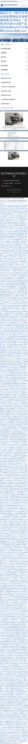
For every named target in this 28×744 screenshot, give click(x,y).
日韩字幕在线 (10, 308)
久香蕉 (24, 680)
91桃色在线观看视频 (19, 539)
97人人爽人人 (7, 713)
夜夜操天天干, (5, 549)
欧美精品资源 (13, 641)
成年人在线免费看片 (10, 386)
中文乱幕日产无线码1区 (7, 521)
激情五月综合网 (23, 722)
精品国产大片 (4, 267)
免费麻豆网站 (8, 722)
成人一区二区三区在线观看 (9, 550)
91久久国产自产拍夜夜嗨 (8, 522)
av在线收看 (23, 302)
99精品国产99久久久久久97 (10, 677)
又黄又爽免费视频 (19, 563)
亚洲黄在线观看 (8, 571)
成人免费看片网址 (10, 292)
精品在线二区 (8, 269)
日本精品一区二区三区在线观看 (16, 228)
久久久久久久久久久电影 (21, 661)
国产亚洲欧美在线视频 (18, 327)
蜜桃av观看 (19, 267)
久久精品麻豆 (6, 536)
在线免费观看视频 (7, 252)
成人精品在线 (14, 444)
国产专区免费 (11, 543)
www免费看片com (20, 693)
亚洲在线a (10, 569)
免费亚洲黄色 (21, 331)
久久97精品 (8, 464)
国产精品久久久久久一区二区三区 (8, 358)
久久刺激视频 (8, 452)
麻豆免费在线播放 (17, 239)
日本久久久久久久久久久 (8, 230)
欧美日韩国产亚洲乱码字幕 (21, 737)
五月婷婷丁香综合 (9, 654)
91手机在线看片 (7, 516)
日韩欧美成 (24, 389)
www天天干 (18, 699)
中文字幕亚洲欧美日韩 (7, 400)
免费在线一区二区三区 (8, 583)
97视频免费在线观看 (9, 721)
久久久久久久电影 (17, 589)
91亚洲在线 (15, 272)
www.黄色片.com (23, 613)
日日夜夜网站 (3, 735)
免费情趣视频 (10, 505)
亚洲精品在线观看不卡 (16, 361)
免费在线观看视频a (13, 367)
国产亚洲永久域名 (15, 349)
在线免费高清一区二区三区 (12, 402)
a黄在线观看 (5, 661)
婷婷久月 (14, 238)
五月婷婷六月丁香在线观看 (21, 616)
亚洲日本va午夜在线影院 (12, 613)
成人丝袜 (2, 339)
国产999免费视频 (17, 704)
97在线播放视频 (4, 310)
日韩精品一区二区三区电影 (11, 249)
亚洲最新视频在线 (20, 433)
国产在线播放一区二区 (16, 619)
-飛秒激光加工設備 (6, 78)
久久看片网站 (10, 205)
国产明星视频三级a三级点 (10, 674)
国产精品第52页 (12, 718)
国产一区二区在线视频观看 (19, 366)
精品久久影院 (10, 446)
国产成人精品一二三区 (19, 209)
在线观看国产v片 (11, 693)
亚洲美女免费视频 (12, 378)
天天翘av (20, 663)
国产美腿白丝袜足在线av (9, 566)
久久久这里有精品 (11, 305)
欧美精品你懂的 (11, 355)
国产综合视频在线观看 (9, 410)
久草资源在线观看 (23, 643)
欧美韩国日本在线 (17, 324)
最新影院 (20, 453)
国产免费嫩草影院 (5, 472)
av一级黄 (25, 668)
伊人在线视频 (22, 306)
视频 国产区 (21, 249)
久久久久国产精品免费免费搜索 (14, 424)
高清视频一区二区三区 (14, 533)
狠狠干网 (23, 557)
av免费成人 (8, 579)
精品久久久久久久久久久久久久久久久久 (11, 611)
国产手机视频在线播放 (11, 341)
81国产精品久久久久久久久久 (18, 381)
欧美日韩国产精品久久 (9, 671)
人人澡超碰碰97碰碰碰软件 (9, 375)
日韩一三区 (19, 461)
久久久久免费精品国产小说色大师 (17, 602)
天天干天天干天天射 (15, 430)
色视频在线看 (23, 284)
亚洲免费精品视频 (19, 727)
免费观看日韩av (21, 438)
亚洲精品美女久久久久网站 (15, 680)
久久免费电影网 (5, 629)
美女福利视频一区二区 (15, 380)
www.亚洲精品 (14, 507)
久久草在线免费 (8, 535)
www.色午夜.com (4, 347)
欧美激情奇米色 (19, 328)
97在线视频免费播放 (9, 338)
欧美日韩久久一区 (15, 471)
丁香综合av (21, 577)
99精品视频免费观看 (7, 383)
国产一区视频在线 (6, 241)
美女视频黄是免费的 (17, 269)
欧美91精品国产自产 (16, 428)
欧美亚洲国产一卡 (10, 657)
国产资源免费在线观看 (19, 336)
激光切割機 (14, 65)
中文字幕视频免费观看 (21, 288)
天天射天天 (18, 386)
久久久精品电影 (21, 572)
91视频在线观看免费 (10, 635)
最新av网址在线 (15, 297)
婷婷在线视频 (16, 206)
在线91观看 (11, 661)
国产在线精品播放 (19, 213)
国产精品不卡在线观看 (10, 281)
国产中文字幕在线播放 (14, 666)
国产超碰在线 (17, 525)
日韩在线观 (13, 530)
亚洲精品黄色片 (15, 242)
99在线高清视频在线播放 (21, 274)
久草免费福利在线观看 (5, 518)
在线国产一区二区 (16, 275)
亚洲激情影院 (20, 378)
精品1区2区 (19, 372)
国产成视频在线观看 (23, 647)
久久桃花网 (17, 541)
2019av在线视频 (7, 702)
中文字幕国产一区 (17, 442)
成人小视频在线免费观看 (11, 732)
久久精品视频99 (24, 471)
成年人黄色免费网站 (18, 313)
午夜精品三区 (15, 270)
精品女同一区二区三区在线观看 (17, 615)
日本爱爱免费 (10, 209)
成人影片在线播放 (13, 663)
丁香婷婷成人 (19, 333)
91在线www (25, 444)
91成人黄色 (16, 388)
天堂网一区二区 (15, 414)
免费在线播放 (6, 314)
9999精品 (5, 258)
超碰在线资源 (11, 740)
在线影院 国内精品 (14, 441)
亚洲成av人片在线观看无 (8, 425)
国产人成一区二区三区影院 (6, 388)
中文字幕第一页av (22, 677)
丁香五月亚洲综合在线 (20, 657)
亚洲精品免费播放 (21, 622)
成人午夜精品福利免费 (21, 530)
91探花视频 (21, 571)
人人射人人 (3, 446)
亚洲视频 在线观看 (14, 646)
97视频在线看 (8, 394)
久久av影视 (14, 571)
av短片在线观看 (24, 430)
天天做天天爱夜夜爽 (12, 374)
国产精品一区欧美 (13, 647)
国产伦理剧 (5, 234)
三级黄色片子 (3, 317)
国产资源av (5, 560)
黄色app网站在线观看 (11, 364)
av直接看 (21, 289)
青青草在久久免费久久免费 (7, 539)
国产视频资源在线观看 (18, 400)
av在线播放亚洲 (4, 527)
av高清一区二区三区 (7, 665)
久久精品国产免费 (4, 286)
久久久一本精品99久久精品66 (17, 314)
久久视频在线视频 (18, 676)
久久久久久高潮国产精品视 (12, 558)
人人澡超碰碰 (20, 641)
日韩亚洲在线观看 (18, 630)
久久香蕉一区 (17, 446)
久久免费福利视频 (20, 511)
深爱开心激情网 (12, 668)
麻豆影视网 (16, 455)
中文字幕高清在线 (9, 652)
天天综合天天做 (11, 350)
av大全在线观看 (18, 654)
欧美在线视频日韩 (15, 330)
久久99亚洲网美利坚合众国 (18, 475)
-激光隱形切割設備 (6, 82)
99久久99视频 (9, 705)
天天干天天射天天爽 (21, 650)
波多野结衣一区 (7, 619)
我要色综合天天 (9, 711)
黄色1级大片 (14, 568)
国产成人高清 (19, 514)
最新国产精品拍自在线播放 (11, 316)
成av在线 (9, 726)
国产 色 (17, 582)
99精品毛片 (19, 718)
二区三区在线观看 (13, 503)
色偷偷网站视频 (22, 367)
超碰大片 (7, 688)
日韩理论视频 (16, 417)
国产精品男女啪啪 (8, 716)
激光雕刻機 (14, 70)
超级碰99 (21, 575)
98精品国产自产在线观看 (20, 231)
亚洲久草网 (9, 392)
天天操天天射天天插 (5, 274)
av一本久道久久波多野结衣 (13, 735)
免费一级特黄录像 (11, 317)
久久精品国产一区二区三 (20, 721)
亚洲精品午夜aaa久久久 (7, 455)
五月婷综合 (4, 460)
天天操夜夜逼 (19, 668)
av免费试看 (3, 371)
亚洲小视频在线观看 (12, 233)
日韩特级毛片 (13, 397)
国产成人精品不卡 (22, 624)
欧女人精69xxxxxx (10, 563)
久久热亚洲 (18, 566)
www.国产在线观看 (22, 316)
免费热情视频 (12, 549)
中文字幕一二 (22, 264)
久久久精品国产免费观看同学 (7, 727)
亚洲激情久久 (20, 364)
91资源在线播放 (9, 222)
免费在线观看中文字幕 (9, 699)
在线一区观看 (12, 439)
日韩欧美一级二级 (18, 205)
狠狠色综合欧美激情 (19, 607)
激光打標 (14, 57)
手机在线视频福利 (8, 325)
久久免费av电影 (20, 674)
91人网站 (2, 669)
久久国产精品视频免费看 (14, 532)
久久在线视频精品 (21, 457)
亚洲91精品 (10, 696)
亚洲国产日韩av (6, 335)
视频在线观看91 (17, 716)
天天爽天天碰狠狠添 (15, 608)
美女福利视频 (23, 652)
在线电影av (9, 640)
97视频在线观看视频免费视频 (12, 685)
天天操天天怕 (24, 266)
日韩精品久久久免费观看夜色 (19, 396)
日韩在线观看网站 (12, 299)
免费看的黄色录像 (14, 688)
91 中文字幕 (19, 408)
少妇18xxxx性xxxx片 (5, 441)
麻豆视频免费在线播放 (21, 658)
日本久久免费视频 (19, 491)
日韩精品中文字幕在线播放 (13, 223)
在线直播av (8, 242)
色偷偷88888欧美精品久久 (13, 538)
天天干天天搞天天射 (17, 450)
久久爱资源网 (14, 518)
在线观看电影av (15, 211)
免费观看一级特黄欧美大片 (19, 222)
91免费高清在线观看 (20, 686)
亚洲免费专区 (5, 436)
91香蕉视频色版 (6, 646)
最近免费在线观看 (19, 682)
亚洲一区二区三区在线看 (16, 466)
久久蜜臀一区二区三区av (13, 729)
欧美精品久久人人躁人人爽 (13, 528)
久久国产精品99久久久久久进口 (18, 369)
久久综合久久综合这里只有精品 (18, 586)
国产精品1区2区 (15, 294)
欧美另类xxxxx (18, 636)
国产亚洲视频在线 (10, 683)
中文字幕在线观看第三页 (6, 396)
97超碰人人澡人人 (14, 621)
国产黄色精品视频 (8, 417)
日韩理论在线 (15, 638)
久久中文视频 (19, 549)
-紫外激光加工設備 (6, 91)
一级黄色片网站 (24, 241)
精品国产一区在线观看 (18, 711)
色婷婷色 (6, 453)
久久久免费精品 (16, 295)
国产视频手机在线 (10, 636)
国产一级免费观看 (8, 206)
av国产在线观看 (18, 247)
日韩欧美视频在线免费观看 (21, 497)
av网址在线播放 (4, 499)
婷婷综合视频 (20, 299)
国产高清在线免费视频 (9, 616)
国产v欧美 (19, 236)
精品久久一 (5, 561)
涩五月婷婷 (8, 500)
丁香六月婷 (7, 507)
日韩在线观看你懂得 (22, 261)
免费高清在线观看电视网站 (7, 363)
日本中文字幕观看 (6, 593)
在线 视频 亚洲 (12, 436)
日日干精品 (6, 422)
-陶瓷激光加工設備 (6, 95)
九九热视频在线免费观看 (14, 625)
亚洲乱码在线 (12, 311)
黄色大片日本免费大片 (9, 328)
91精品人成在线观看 (21, 305)
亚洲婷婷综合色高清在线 (13, 306)
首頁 (2, 44)
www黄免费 (6, 311)
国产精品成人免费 (8, 474)
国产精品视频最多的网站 (15, 561)
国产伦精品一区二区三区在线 (7, 738)
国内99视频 (12, 234)
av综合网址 (20, 341)
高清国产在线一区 (12, 258)
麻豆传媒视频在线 (11, 408)
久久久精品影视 (24, 538)
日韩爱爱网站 (9, 704)
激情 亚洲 (12, 274)
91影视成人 (22, 713)
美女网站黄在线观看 (19, 460)
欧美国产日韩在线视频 (13, 385)
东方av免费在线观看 (5, 615)
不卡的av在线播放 (12, 267)
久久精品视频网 (16, 597)
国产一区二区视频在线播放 (18, 277)
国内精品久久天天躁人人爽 (20, 308)
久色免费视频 (13, 618)
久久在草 (21, 496)
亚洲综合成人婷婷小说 (6, 649)
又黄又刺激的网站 (8, 589)
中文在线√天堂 (12, 560)
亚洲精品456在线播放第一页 (7, 213)
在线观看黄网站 (18, 724)
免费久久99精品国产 (19, 469)
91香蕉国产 (12, 691)
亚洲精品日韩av (8, 546)
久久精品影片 (18, 292)
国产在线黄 (9, 238)
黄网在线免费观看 (20, 483)
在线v (13, 291)
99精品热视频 (19, 458)
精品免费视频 (10, 284)
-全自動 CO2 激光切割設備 (8, 86)
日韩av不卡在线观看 (18, 486)
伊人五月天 (19, 347)
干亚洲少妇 (18, 564)
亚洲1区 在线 (18, 389)
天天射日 (3, 242)
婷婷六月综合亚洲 (18, 411)
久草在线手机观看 (15, 241)
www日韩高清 (22, 402)
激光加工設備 (14, 74)
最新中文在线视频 (15, 633)
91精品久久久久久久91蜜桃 (11, 669)
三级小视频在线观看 (12, 352)
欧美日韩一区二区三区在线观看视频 (17, 219)
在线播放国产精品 (11, 483)
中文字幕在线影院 (19, 216)
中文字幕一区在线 (18, 521)
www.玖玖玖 (21, 518)
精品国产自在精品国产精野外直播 (18, 585)
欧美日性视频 (9, 643)
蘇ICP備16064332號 (15, 192)
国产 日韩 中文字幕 (9, 682)
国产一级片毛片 (9, 356)
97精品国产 (21, 344)
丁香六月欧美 (16, 730)
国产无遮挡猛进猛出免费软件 (14, 488)
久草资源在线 (3, 205)
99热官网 (12, 686)
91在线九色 (16, 705)
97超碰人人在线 (4, 625)
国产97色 (25, 347)
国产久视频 (17, 610)
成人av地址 (25, 726)
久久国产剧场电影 (20, 291)
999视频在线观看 (9, 278)
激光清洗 (14, 61)
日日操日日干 (13, 733)
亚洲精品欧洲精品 (7, 295)
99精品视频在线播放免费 (10, 715)
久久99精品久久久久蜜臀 (9, 497)
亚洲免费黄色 (24, 320)
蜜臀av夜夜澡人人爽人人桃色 (13, 557)
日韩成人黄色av (13, 527)
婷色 (5, 505)
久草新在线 (19, 374)
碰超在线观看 (7, 294)
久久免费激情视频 (8, 413)
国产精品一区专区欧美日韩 (10, 438)
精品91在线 (5, 666)
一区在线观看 (6, 686)
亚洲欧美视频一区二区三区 (20, 244)
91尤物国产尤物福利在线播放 (19, 640)
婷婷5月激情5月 (4, 349)
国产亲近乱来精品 (9, 247)
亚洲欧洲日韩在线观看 (13, 467)
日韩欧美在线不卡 (9, 607)
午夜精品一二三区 (17, 743)
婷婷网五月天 (10, 547)
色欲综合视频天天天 (17, 726)
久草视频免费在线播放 (13, 588)
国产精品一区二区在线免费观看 (7, 421)
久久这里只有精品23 (9, 406)
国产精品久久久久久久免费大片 (17, 536)
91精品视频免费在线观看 (14, 419)
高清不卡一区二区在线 (12, 708)
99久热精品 (7, 608)
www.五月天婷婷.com (8, 485)
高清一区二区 (4, 391)
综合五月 (20, 444)
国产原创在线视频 (20, 710)
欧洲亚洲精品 (3, 227)
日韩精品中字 (18, 421)
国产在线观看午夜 (15, 516)
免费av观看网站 (15, 435)
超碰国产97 (20, 397)
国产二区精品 (12, 333)
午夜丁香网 (12, 389)
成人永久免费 (20, 253)
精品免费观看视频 (6, 381)
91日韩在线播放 (8, 353)
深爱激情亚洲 (16, 383)
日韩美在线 (19, 303)
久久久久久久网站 (20, 317)
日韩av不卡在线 (10, 676)
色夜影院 (7, 600)
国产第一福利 (7, 297)
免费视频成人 (10, 513)
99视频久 (25, 338)
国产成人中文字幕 (4, 503)
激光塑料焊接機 (14, 48)
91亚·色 (22, 528)
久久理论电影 (5, 680)
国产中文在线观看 (8, 264)
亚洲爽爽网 (17, 284)
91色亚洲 (11, 499)
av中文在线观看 (7, 471)
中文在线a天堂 (10, 319)
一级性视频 (9, 599)
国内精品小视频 (18, 230)
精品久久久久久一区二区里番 (15, 555)
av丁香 (4, 599)
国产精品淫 (8, 342)
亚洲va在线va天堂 (19, 410)
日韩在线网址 (23, 516)
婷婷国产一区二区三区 (19, 263)
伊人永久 (10, 391)
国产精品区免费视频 (11, 650)
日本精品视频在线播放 (12, 331)
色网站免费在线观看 (17, 649)
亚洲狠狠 (17, 635)
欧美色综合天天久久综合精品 (11, 477)
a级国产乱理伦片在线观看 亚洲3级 (10, 701)
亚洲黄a (2, 507)
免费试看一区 (19, 489)
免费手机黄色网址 (21, 554)
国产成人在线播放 (24, 211)
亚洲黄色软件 (23, 242)
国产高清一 (6, 377)
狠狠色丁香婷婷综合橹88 (14, 320)
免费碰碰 (23, 223)
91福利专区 (3, 208)
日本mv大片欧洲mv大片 (21, 217)
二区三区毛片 (22, 574)
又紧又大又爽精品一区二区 (16, 600)
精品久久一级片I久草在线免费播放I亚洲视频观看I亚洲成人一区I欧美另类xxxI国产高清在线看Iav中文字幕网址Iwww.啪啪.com (13, 202)
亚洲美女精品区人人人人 (6, 275)
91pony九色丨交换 (15, 552)
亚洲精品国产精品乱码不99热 (19, 345)
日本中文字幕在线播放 (7, 324)
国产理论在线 (6, 261)
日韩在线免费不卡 (23, 225)
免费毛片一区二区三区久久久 (7, 244)
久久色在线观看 (13, 377)
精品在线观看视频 (20, 281)
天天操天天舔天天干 (20, 355)
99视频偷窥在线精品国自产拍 (13, 591)
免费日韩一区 (5, 602)
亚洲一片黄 (5, 344)
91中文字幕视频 (16, 339)
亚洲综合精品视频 (9, 525)
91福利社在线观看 (9, 690)
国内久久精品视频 (7, 345)
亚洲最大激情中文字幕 (18, 697)
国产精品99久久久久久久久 (8, 502)
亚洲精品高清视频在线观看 (9, 489)
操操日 (19, 377)
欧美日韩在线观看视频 (10, 288)
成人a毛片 (23, 386)
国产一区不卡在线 (23, 272)
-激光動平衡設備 (5, 103)
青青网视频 (10, 255)
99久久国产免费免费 (22, 733)
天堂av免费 (18, 691)
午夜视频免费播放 (8, 486)
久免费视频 (25, 361)
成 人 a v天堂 (5, 228)
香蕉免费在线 (11, 460)
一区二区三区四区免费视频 (9, 596)
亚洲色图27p (6, 585)
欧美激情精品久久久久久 (18, 665)
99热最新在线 (10, 630)
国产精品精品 (8, 339)
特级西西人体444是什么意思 (19, 546)
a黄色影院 (16, 652)
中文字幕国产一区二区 (16, 342)
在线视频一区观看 (23, 270)
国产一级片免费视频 (12, 457)
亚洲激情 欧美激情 (11, 427)
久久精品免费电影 (6, 414)
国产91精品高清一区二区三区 (8, 644)
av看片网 (6, 360)
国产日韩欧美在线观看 (21, 439)
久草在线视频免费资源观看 (9, 514)
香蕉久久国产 (16, 391)
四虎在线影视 (22, 467)
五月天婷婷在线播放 (9, 283)
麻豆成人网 (13, 702)
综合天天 (15, 696)
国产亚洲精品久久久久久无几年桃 (18, 335)
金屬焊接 (14, 53)
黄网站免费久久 (5, 496)
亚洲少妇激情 (8, 277)
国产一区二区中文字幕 (16, 593)
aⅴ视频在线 (23, 541)
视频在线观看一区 (18, 245)
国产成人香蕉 (13, 261)
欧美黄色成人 (20, 416)
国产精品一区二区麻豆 (7, 697)
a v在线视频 (23, 383)
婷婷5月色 (19, 732)
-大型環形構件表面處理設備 (8, 99)
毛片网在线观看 (5, 733)
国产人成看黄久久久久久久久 (20, 356)
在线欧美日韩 (15, 722)
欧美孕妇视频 (11, 582)
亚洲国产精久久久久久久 (13, 227)
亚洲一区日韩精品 (11, 519)
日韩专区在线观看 (19, 208)
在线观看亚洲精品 (13, 344)
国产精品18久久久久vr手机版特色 (20, 394)
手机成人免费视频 (15, 544)
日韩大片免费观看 (11, 433)
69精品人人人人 (14, 214)
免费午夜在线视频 (15, 500)
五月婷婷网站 (7, 552)
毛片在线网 (16, 643)
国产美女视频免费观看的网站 (12, 574)
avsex (20, 227)
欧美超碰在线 (12, 524)
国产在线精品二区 (21, 655)
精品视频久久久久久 (21, 358)
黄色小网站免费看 (16, 353)
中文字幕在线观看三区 (19, 278)
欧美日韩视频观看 (5, 432)
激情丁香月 (17, 707)
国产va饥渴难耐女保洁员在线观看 (18, 632)
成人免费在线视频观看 (20, 543)
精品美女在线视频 (11, 458)
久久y (12, 411)
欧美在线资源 (8, 575)
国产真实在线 (24, 525)
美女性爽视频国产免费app (12, 371)
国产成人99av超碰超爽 (17, 252)
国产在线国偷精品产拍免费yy (7, 679)
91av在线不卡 (23, 729)
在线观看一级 (19, 524)
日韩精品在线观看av (11, 605)
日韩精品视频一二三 (14, 286)
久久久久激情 (14, 300)
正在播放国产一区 (9, 707)
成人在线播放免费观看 (19, 283)
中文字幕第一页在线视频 (8, 449)
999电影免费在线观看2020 (10, 622)
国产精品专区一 (13, 493)
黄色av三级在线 (18, 338)
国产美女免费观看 (14, 432)
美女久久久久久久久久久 (6, 272)
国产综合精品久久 (12, 554)
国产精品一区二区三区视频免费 (17, 422)
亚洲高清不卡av (12, 347)
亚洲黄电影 (4, 419)
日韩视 (21, 719)
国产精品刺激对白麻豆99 (20, 363)
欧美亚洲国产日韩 (21, 258)
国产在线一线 (19, 311)
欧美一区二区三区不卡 (20, 319)
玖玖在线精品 (17, 583)
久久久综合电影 (15, 478)
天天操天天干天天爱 (12, 655)
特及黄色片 (12, 491)
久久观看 (18, 605)
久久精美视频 (15, 575)
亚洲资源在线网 (7, 428)
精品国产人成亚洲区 (15, 694)
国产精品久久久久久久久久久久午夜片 (9, 289)
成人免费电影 (11, 250)
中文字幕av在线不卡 (7, 270)
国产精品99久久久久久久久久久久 (12, 220)
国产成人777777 (8, 730)
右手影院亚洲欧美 (13, 624)
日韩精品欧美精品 (20, 596)
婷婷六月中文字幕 (10, 208)
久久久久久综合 (22, 214)
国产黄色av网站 (23, 388)
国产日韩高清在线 (19, 683)
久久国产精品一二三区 (16, 579)
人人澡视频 (5, 491)
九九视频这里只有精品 (14, 580)
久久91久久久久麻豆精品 (9, 564)
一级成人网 (17, 302)
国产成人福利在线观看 (20, 671)
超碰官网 (11, 266)
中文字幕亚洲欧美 (18, 513)
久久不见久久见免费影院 (10, 372)
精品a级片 (12, 447)
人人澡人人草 (9, 239)
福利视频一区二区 (19, 738)
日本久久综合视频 (13, 604)
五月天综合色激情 (9, 482)
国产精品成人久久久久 (17, 464)
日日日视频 (16, 264)
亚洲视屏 (8, 411)
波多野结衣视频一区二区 (20, 425)
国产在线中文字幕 (14, 472)
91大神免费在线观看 (8, 313)
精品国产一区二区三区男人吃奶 (16, 360)
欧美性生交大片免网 (6, 463)
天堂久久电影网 (22, 477)
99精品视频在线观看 (19, 690)
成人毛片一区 (17, 266)
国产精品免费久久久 (15, 403)
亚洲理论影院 (7, 568)
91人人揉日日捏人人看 (13, 719)
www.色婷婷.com (18, 499)
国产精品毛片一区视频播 (11, 416)
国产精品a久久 (16, 474)
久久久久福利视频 (17, 413)
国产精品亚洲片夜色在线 (21, 502)
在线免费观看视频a (19, 234)
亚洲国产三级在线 (11, 741)
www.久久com (22, 688)
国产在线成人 (21, 568)
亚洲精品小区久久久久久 (12, 510)
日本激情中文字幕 (4, 219)
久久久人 (20, 300)
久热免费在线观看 (10, 737)
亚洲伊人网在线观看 (17, 463)
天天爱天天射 (16, 392)
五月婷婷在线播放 (17, 255)
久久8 (9, 349)
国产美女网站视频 (4, 389)
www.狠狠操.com (21, 741)
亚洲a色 (24, 619)
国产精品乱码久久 (17, 405)
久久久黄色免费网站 (17, 452)
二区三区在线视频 (7, 475)
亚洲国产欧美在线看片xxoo (9, 511)
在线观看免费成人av (12, 236)
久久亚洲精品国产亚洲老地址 (12, 508)
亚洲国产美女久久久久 (7, 442)
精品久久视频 (23, 419)
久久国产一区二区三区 (17, 535)
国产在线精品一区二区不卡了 (21, 505)
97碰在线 (23, 403)
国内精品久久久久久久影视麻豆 (7, 322)
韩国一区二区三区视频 (5, 369)
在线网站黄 (23, 330)
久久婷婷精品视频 (5, 618)
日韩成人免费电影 (18, 449)
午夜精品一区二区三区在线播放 (14, 280)
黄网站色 (16, 569)
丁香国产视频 (16, 480)
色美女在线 (11, 231)
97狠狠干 (11, 302)
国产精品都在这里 (18, 406)
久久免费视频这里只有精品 (12, 399)
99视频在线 (7, 430)
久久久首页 (11, 469)
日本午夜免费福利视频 (18, 325)
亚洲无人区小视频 (4, 663)
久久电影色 (3, 263)
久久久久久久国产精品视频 (11, 225)
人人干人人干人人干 (13, 310)
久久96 (24, 463)
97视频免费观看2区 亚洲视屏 (7, 245)
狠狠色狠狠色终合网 (5, 621)
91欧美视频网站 (7, 330)
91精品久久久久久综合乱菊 (8, 217)
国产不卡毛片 (9, 366)
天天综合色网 (18, 350)
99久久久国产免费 (18, 482)
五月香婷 (14, 253)
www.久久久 (11, 541)
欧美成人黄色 (23, 206)
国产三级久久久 (4, 532)
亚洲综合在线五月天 (7, 638)
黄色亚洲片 (17, 485)
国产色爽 (4, 374)
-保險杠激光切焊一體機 (7, 108)
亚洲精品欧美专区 (8, 405)
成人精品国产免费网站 (16, 672)
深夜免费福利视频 (14, 496)
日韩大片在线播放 (13, 577)
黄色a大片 (4, 554)
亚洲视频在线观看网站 (12, 627)
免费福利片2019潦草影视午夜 (7, 724)
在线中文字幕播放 (13, 453)
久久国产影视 (15, 599)
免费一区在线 (18, 250)
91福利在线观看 (21, 238)
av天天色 (19, 436)
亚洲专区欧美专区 (11, 461)
